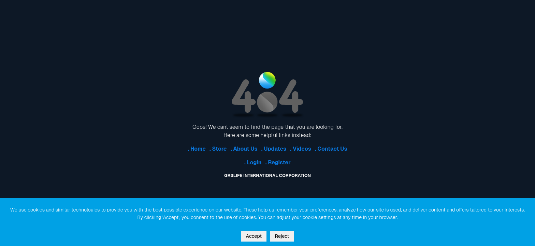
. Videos (300, 148)
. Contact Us (331, 148)
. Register (278, 162)
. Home (196, 148)
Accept (254, 236)
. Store (218, 148)
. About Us (244, 148)
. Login (253, 162)
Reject (282, 236)
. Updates (273, 148)
